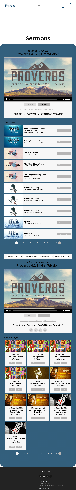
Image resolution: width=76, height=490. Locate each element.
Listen (46, 82)
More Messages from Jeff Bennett (31, 87)
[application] (38, 77)
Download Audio (50, 87)
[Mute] (64, 77)
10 (48, 220)
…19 (55, 220)
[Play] (7, 77)
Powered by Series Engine (64, 226)
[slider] (35, 76)
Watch (32, 82)
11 (51, 220)
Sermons (38, 16)
